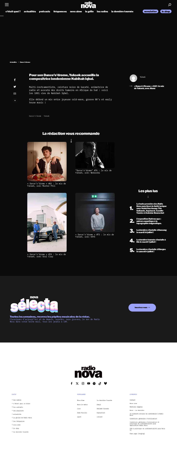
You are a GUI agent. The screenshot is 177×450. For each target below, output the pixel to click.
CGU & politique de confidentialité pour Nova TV (147, 429)
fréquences (60, 11)
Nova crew (133, 403)
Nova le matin (82, 404)
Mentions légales (136, 407)
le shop (166, 11)
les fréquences (18, 421)
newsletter (150, 11)
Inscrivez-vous (141, 307)
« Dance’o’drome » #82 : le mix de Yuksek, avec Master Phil (46, 184)
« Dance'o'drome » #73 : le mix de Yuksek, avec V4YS (94, 235)
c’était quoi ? (13, 11)
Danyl (99, 404)
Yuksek (46, 116)
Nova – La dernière (137, 410)
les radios (102, 11)
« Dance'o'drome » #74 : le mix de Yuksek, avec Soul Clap (46, 255)
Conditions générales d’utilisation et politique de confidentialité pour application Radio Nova (144, 423)
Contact (132, 400)
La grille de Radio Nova (22, 418)
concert (100, 417)
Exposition (101, 413)
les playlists (18, 411)
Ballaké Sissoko (103, 408)
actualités (30, 11)
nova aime (76, 11)
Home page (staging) (137, 434)
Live (78, 408)
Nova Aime (80, 400)
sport (79, 417)
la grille (89, 11)
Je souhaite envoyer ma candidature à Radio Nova (146, 414)
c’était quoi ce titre (21, 403)
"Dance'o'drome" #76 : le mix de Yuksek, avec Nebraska (93, 171)
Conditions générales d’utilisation (143, 419)
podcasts (44, 11)
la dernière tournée (122, 11)
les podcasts (18, 407)
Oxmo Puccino (82, 413)
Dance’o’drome (35, 116)
